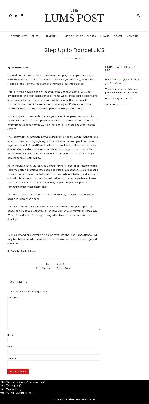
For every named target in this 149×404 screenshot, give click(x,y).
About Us (132, 36)
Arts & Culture (73, 36)
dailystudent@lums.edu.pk (118, 98)
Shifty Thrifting (30, 265)
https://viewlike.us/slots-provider (16, 392)
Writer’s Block (77, 265)
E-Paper (118, 36)
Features (51, 36)
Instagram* (118, 104)
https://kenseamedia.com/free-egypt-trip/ (22, 381)
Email (10, 346)
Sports (91, 36)
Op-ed (35, 36)
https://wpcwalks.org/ (11, 389)
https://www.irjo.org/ (10, 385)
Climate (104, 36)
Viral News (75, 399)
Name (10, 335)
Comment (12, 297)
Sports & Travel (28, 251)
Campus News (19, 36)
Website (11, 358)
